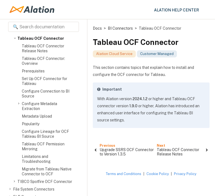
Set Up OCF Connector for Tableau (44, 81)
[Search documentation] (43, 27)
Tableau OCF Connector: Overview (43, 61)
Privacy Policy (185, 174)
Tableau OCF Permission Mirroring (43, 146)
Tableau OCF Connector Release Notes (43, 48)
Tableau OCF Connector (40, 38)
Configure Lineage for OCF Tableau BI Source (45, 134)
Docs (97, 28)
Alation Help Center (176, 10)
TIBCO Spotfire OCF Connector (44, 181)
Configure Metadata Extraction (39, 106)
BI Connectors (120, 28)
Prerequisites (33, 71)
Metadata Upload (37, 116)
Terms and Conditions (123, 174)
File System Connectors (33, 189)
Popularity (30, 124)
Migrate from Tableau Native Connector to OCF (47, 171)
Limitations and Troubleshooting (36, 159)
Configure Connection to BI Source (45, 93)
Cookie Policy (157, 174)
